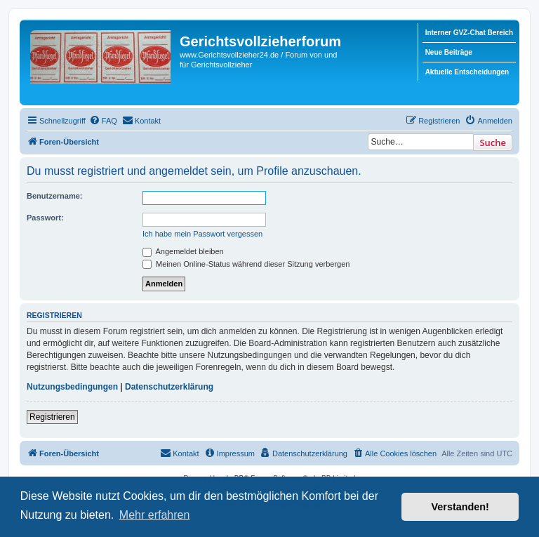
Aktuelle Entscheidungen (467, 72)
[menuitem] (103, 120)
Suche (492, 142)
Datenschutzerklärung (169, 387)
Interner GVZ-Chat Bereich (469, 33)
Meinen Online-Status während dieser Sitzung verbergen (246, 264)
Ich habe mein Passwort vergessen (202, 234)
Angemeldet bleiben (183, 251)
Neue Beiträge (448, 52)
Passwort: (45, 217)
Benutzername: (54, 196)
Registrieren (52, 417)
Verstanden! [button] (460, 506)
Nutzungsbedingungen (72, 387)
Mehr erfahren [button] (154, 515)
